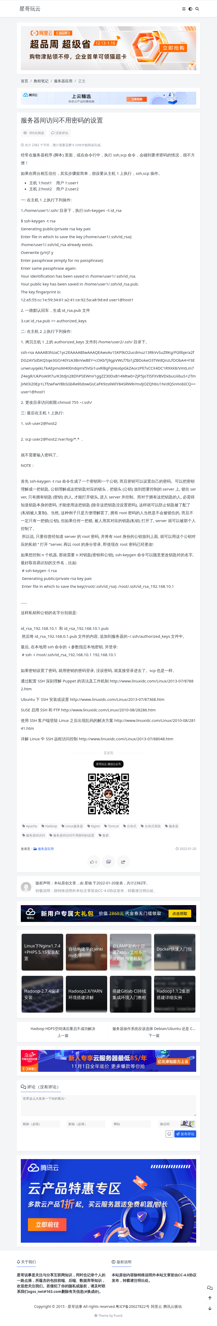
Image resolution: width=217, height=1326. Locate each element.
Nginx (93, 826)
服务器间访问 (33, 835)
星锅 (89, 882)
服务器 (171, 826)
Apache (29, 826)
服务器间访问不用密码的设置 (72, 835)
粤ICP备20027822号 (132, 1306)
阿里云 (156, 1306)
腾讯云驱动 (172, 1306)
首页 (24, 80)
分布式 (129, 826)
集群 (104, 835)
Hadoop (49, 826)
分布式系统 (150, 826)
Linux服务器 (72, 826)
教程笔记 (41, 80)
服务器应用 (63, 80)
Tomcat (111, 826)
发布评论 (185, 1133)
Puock (118, 1315)
